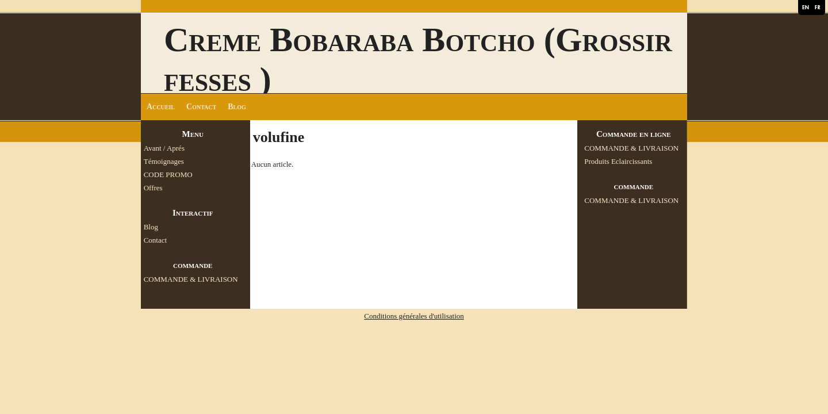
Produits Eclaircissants (618, 161)
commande (192, 265)
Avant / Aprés (164, 148)
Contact (201, 106)
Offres (153, 187)
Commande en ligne (633, 134)
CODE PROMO (168, 174)
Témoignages (164, 161)
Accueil (161, 106)
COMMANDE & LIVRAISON (191, 279)
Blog (237, 106)
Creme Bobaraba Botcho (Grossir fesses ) (418, 59)
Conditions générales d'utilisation (414, 316)
